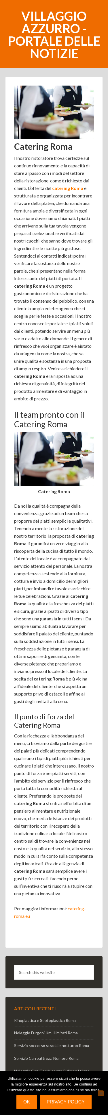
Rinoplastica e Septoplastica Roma (45, 1020)
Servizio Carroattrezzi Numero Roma (46, 1058)
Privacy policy (66, 1101)
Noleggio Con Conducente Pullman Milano (52, 1070)
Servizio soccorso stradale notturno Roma (51, 1045)
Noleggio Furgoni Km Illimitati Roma (46, 1032)
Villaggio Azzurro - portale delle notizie (54, 35)
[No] (101, 1093)
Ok (26, 1101)
